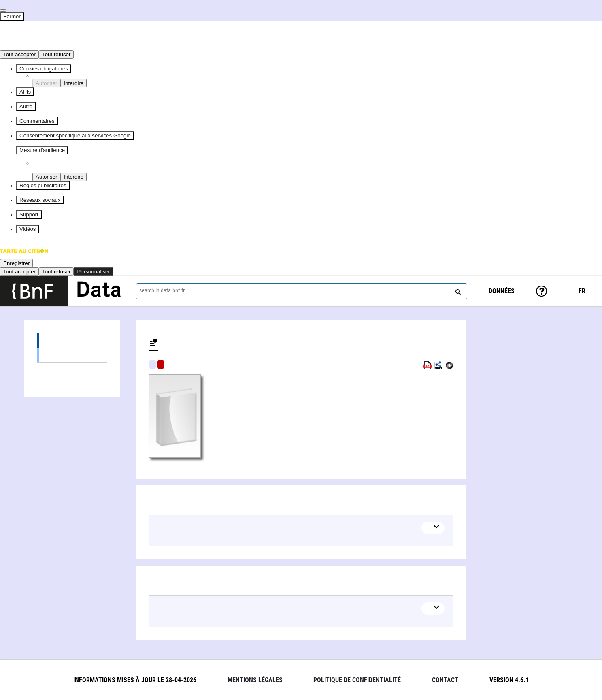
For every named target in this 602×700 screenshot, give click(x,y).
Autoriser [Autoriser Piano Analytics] (46, 177)
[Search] (457, 290)
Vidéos (27, 229)
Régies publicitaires (42, 185)
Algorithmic (160, 364)
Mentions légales (255, 680)
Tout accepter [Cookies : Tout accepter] (19, 54)
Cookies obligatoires (43, 69)
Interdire (73, 83)
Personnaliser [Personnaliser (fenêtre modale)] (93, 272)
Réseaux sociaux (40, 200)
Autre (25, 106)
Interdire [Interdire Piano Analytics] (73, 177)
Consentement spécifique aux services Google (75, 135)
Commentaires (37, 121)
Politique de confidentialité (357, 680)
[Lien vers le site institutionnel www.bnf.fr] (34, 291)
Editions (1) (72, 340)
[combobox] (301, 291)
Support (28, 214)
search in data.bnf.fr (162, 290)
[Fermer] (3, 10)
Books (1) (72, 355)
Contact (445, 680)
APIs (25, 92)
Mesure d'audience (42, 150)
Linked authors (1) (72, 370)
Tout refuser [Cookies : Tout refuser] (56, 54)
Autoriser (46, 83)
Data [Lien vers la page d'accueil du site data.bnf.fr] (99, 291)
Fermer (12, 16)
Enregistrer (16, 263)
